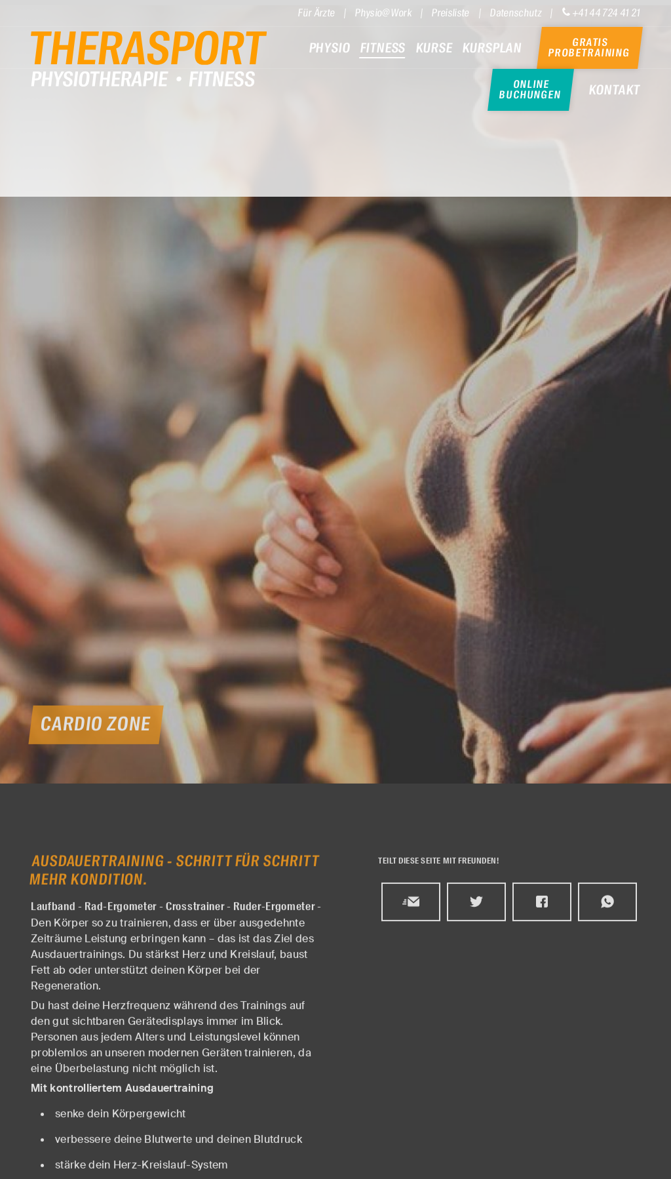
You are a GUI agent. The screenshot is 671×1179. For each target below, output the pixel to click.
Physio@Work (384, 12)
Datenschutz (516, 12)
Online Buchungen (530, 89)
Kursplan (492, 47)
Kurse (434, 47)
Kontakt (615, 89)
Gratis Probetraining (589, 47)
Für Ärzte (316, 12)
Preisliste (450, 12)
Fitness (383, 47)
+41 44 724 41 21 (601, 12)
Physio (329, 47)
